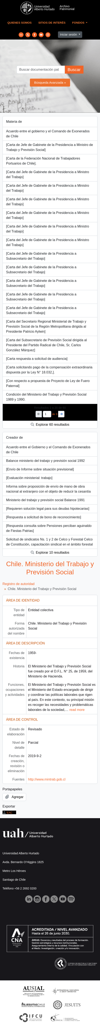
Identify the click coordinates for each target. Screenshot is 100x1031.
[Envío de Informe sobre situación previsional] (40, 469)
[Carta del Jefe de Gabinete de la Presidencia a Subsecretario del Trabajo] (41, 256)
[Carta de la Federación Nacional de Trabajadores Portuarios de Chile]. (43, 161)
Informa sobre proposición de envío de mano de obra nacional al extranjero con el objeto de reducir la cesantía (48, 489)
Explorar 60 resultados (50, 424)
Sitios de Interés (51, 22)
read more (77, 710)
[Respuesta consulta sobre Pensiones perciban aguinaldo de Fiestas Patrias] (48, 528)
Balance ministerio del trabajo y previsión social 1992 (45, 460)
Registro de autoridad (19, 584)
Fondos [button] (78, 22)
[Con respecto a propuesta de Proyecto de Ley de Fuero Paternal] (48, 383)
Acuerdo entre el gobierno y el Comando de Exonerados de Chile (48, 133)
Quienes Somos (20, 22)
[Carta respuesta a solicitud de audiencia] (37, 358)
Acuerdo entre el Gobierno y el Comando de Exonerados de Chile (48, 449)
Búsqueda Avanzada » (50, 82)
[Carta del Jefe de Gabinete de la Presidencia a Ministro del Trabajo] (47, 174)
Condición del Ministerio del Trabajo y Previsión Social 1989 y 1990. (46, 397)
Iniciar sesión (69, 34)
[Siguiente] (61, 414)
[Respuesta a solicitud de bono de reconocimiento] (43, 517)
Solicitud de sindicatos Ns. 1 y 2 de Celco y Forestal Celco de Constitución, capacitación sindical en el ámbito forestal (49, 542)
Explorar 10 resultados (50, 552)
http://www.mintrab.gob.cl (46, 779)
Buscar (74, 69)
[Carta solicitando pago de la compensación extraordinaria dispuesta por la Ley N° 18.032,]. (49, 369)
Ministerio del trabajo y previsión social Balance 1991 (45, 500)
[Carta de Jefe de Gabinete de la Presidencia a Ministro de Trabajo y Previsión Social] (49, 147)
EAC (7, 812)
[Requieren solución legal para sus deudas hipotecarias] (47, 508)
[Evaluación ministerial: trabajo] (29, 478)
